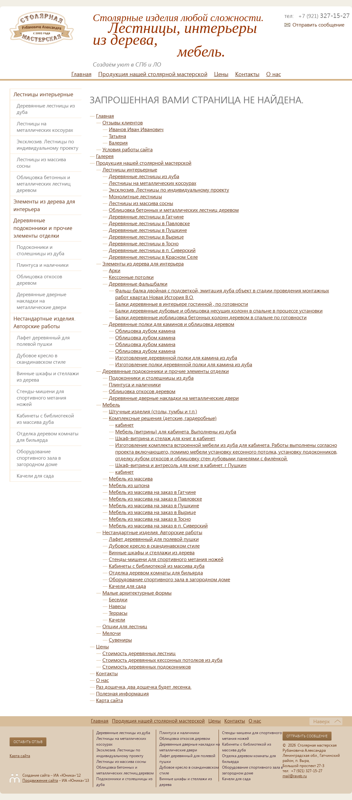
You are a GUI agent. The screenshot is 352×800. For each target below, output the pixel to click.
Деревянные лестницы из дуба (46, 108)
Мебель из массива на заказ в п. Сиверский (158, 525)
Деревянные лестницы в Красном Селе (153, 256)
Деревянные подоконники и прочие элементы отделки (42, 228)
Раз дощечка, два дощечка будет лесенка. (143, 686)
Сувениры (120, 639)
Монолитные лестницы (135, 196)
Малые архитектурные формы (137, 592)
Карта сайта (109, 700)
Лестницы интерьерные (43, 94)
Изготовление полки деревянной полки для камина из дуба (183, 364)
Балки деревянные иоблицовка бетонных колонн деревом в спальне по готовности (211, 317)
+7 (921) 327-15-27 (306, 770)
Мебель (111, 404)
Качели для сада (35, 475)
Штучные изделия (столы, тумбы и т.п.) (153, 411)
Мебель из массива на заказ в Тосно (150, 518)
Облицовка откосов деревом (39, 279)
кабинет (124, 424)
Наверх (321, 721)
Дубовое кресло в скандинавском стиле (41, 358)
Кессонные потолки (131, 276)
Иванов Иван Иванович (136, 129)
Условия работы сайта (127, 149)
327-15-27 (324, 15)
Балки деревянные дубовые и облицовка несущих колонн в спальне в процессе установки (219, 310)
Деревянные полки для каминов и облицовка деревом (171, 324)
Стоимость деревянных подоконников (146, 666)
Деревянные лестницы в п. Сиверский (152, 250)
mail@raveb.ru (295, 775)
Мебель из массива (131, 478)
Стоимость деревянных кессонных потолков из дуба (162, 659)
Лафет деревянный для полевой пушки (43, 340)
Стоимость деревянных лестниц (139, 653)
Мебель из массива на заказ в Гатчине (152, 491)
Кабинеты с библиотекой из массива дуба (45, 418)
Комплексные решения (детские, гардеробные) (163, 418)
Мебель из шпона (129, 485)
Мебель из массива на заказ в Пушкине (154, 505)
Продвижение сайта (40, 780)
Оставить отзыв (28, 742)
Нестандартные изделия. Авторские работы (44, 322)
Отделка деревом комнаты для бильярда (47, 436)
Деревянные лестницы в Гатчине (146, 216)
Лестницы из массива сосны (41, 162)
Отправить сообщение (318, 24)
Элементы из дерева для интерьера (44, 205)
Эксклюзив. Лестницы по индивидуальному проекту (47, 144)
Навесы (117, 606)
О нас (273, 74)
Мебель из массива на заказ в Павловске (155, 498)
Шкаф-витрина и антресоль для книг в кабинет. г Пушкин (180, 465)
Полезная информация (122, 693)
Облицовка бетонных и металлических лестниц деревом (44, 183)
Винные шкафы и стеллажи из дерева (48, 376)
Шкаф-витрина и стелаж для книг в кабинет (165, 438)
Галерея (105, 156)
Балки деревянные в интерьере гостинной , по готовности (181, 303)
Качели (117, 619)
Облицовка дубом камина (145, 330)
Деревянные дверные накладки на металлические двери (41, 300)
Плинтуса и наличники (42, 264)
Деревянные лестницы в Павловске (149, 223)
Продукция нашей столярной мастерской (152, 74)
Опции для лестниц (124, 626)
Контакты (247, 74)
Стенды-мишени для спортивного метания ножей (41, 397)
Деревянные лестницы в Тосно (144, 243)
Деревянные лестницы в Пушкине (148, 229)
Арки (114, 270)
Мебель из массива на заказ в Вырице (152, 512)
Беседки (118, 599)
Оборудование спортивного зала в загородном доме (39, 457)
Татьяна (117, 135)
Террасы (118, 612)
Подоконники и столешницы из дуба (40, 250)
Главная (81, 74)
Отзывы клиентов (122, 122)
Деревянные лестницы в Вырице (146, 236)
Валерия (118, 142)
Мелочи (111, 633)
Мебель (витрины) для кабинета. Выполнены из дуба (175, 431)
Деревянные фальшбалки (138, 283)
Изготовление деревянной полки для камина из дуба (176, 357)
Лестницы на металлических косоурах (45, 126)
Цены (221, 74)
